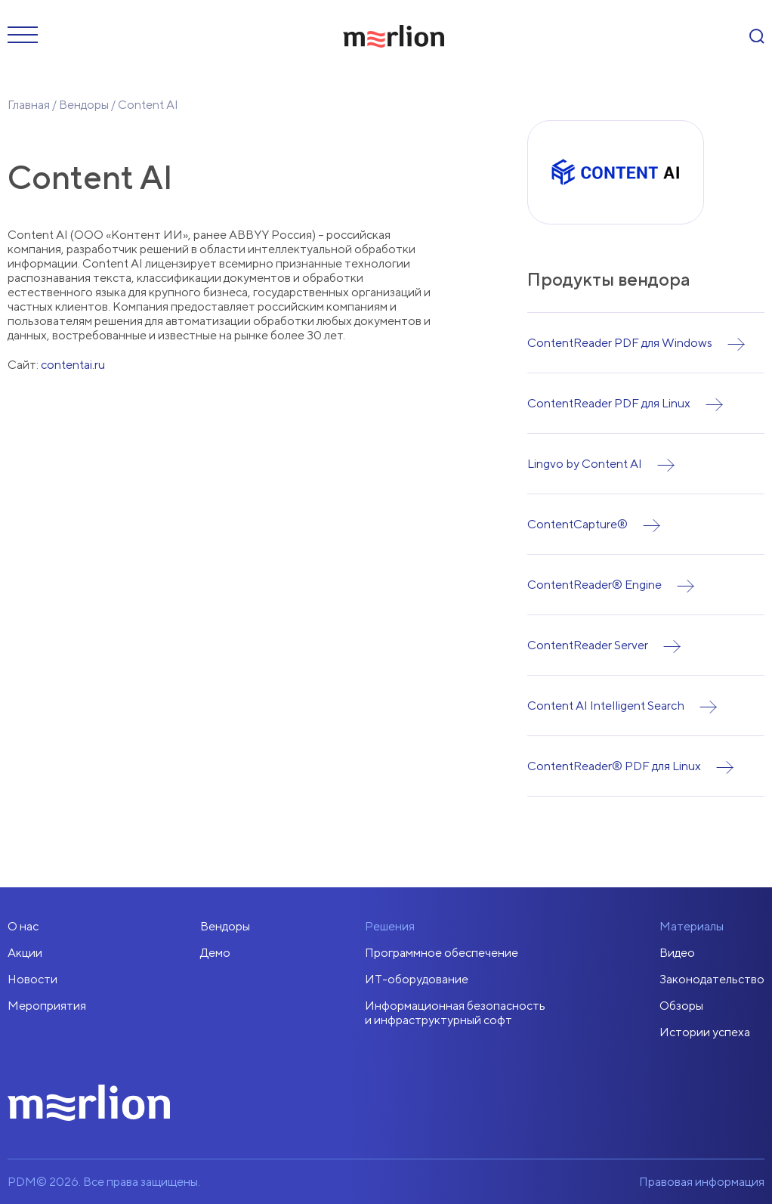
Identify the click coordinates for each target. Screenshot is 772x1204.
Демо (215, 953)
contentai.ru (73, 364)
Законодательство (711, 979)
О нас (23, 926)
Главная (29, 104)
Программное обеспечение (441, 953)
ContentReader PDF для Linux (608, 403)
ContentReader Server (587, 645)
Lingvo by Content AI (584, 464)
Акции (25, 953)
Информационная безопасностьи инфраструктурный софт (455, 1012)
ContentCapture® (577, 524)
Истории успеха (704, 1032)
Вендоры (84, 104)
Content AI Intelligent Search (605, 705)
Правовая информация (701, 1182)
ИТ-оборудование (416, 979)
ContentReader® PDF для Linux (614, 766)
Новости (32, 979)
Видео (677, 953)
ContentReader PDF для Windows (619, 343)
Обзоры (681, 1005)
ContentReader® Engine (594, 584)
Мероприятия (47, 1005)
